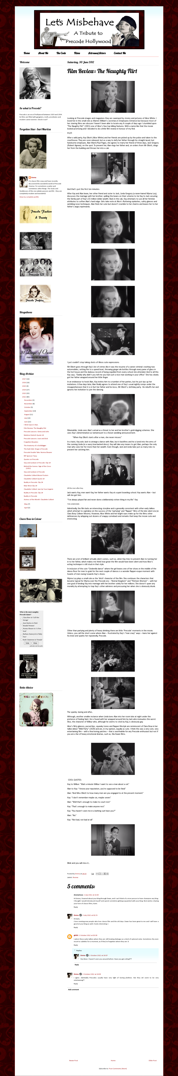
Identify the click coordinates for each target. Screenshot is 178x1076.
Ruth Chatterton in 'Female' (32, 640)
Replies (79, 950)
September (28, 411)
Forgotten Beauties (31, 442)
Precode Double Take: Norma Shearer (38, 452)
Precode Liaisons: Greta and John (36, 432)
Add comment (73, 990)
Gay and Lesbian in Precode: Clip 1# (37, 463)
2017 (24, 379)
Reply (76, 907)
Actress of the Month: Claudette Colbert (39, 499)
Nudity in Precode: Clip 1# (33, 493)
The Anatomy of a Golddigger (35, 445)
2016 (24, 382)
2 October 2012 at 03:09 (88, 935)
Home (27, 53)
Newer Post (73, 1061)
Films (77, 53)
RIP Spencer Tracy (30, 456)
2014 (24, 390)
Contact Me (120, 53)
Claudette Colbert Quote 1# (34, 479)
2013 (24, 393)
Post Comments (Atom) (118, 1069)
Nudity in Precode (30, 496)
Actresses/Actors (96, 53)
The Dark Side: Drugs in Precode (36, 449)
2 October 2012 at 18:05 (92, 974)
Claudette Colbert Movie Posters (36, 475)
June (26, 422)
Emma (76, 915)
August (27, 414)
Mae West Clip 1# (30, 486)
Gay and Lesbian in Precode (34, 472)
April (26, 508)
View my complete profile (29, 197)
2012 (24, 397)
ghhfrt (76, 935)
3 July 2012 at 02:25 (90, 915)
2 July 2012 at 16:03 (91, 895)
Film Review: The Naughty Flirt (35, 428)
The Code (61, 53)
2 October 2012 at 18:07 (98, 955)
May (26, 504)
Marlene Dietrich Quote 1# (34, 435)
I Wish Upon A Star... (31, 425)
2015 (24, 386)
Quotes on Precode (31, 459)
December (28, 400)
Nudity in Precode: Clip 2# (33, 482)
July (25, 418)
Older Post (153, 1061)
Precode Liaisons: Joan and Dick (36, 439)
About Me (43, 53)
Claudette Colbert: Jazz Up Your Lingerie (38, 489)
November (28, 404)
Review (75, 877)
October (27, 407)
